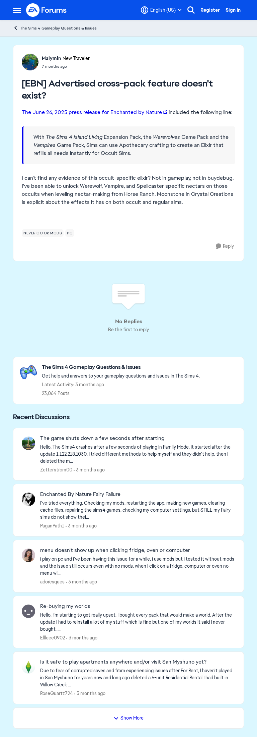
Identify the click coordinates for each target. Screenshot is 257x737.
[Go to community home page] (46, 10)
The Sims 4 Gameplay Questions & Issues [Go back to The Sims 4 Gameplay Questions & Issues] (55, 28)
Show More (128, 718)
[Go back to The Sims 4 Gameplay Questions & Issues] (121, 367)
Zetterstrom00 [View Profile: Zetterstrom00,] (56, 470)
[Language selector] (161, 10)
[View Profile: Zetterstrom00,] (28, 443)
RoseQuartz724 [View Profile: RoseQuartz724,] (56, 693)
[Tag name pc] (69, 233)
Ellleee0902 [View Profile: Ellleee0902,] (52, 637)
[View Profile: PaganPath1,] (28, 499)
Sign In (233, 10)
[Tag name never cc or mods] (43, 233)
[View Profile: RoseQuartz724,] (28, 667)
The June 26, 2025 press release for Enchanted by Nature (92, 112)
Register (210, 10)
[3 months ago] (89, 469)
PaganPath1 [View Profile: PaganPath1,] (52, 526)
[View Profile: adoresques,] (28, 555)
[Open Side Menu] (17, 10)
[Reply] (225, 246)
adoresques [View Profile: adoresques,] (52, 582)
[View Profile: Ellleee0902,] (28, 611)
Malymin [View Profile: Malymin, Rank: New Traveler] (51, 58)
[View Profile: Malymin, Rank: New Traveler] (30, 62)
